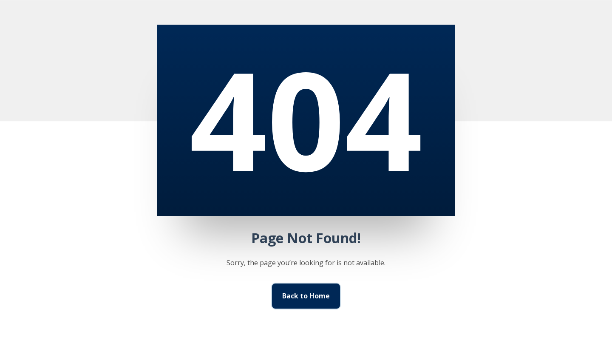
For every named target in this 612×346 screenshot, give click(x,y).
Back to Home (306, 296)
